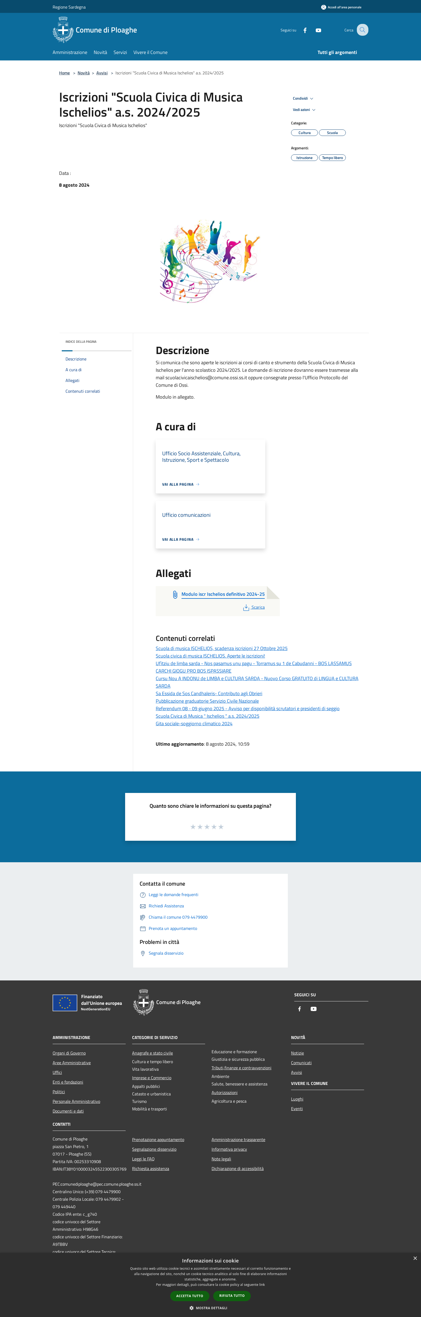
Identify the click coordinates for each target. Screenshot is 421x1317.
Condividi (304, 98)
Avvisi (102, 73)
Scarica (253, 607)
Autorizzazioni (225, 1092)
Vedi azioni (305, 110)
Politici (59, 1091)
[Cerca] (361, 29)
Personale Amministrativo (76, 1101)
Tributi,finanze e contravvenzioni (241, 1068)
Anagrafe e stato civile (152, 1053)
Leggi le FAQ (143, 1159)
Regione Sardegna (69, 7)
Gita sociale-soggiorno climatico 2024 (194, 723)
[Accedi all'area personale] (341, 7)
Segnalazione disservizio (154, 1149)
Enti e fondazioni (68, 1082)
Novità (84, 73)
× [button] (415, 1259)
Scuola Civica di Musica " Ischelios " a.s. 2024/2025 (207, 716)
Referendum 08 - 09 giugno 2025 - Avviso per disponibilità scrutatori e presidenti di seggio (248, 708)
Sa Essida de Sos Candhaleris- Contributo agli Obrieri (209, 693)
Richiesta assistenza (150, 1168)
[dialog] (210, 1285)
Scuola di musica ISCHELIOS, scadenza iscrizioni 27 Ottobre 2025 (222, 648)
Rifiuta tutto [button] (232, 1295)
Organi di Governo (69, 1053)
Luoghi (297, 1099)
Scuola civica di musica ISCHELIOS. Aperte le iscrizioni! (210, 655)
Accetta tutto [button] (189, 1296)
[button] (210, 1308)
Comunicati (301, 1062)
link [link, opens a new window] (262, 1284)
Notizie (297, 1053)
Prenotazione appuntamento (158, 1139)
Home (64, 73)
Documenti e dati (68, 1111)
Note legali (221, 1159)
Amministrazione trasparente (238, 1139)
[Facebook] (300, 29)
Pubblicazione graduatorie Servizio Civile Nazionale (207, 701)
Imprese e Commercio (151, 1077)
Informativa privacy (229, 1149)
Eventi (297, 1108)
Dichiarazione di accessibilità (238, 1168)
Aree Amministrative (72, 1062)
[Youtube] (314, 29)
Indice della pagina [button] (81, 341)
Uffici (57, 1072)
